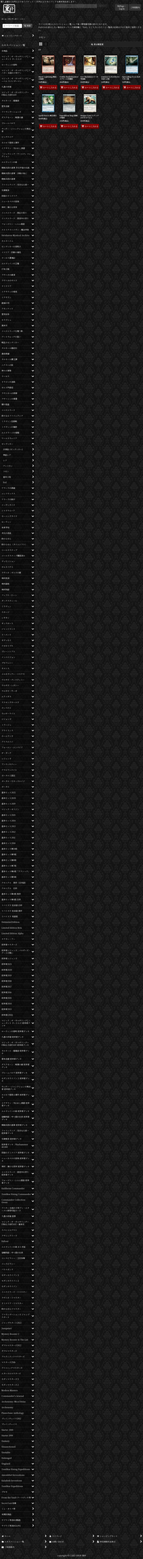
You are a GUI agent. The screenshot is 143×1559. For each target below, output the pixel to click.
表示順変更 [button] (97, 44)
